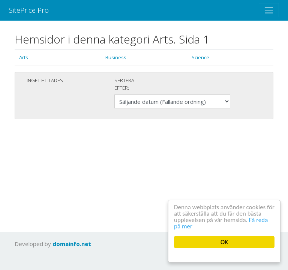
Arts (23, 57)
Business (115, 57)
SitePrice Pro (29, 10)
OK (224, 242)
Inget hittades (45, 80)
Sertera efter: (124, 84)
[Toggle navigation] (269, 10)
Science (200, 57)
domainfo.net (71, 244)
